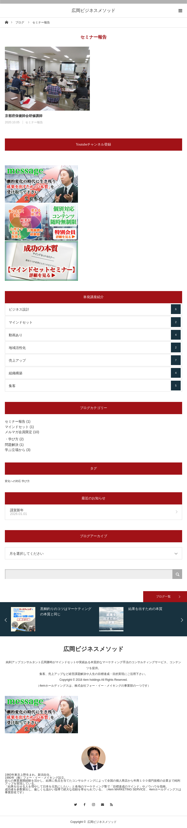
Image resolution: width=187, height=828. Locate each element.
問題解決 (12, 445)
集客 (95, 385)
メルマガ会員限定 (18, 432)
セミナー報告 (34, 122)
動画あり (95, 335)
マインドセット (95, 322)
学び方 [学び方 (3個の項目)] (26, 481)
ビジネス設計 (95, 309)
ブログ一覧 (163, 596)
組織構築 (95, 373)
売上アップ (95, 360)
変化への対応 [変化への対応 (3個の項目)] (13, 481)
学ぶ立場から (15, 450)
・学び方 (12, 439)
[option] (55, 619)
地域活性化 (95, 347)
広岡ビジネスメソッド (93, 10)
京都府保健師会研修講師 (23, 116)
